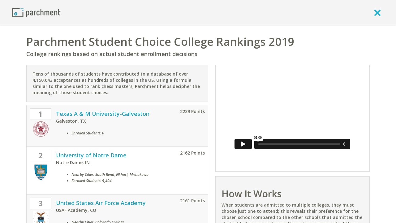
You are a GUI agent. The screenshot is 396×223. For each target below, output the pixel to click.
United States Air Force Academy (101, 203)
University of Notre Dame (91, 155)
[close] (377, 12)
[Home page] (36, 12)
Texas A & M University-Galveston (102, 113)
